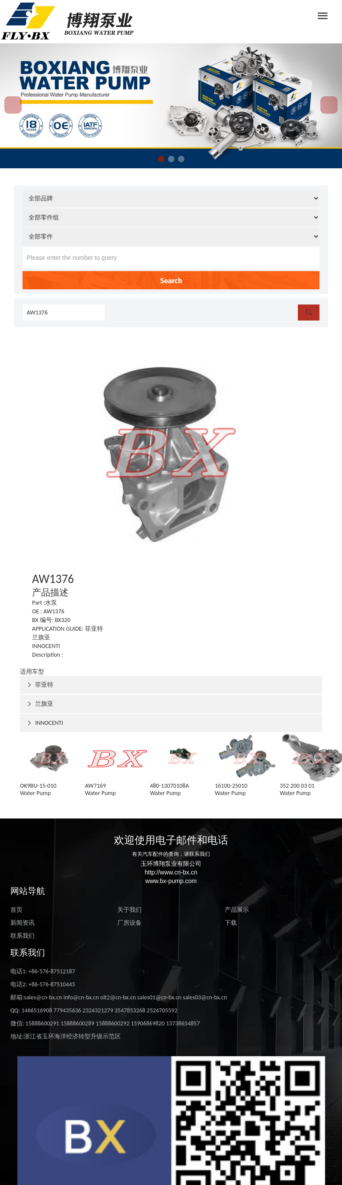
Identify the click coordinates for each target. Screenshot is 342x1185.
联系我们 (22, 935)
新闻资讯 (22, 922)
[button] (161, 159)
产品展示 (237, 909)
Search (171, 280)
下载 (231, 922)
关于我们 (129, 909)
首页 (16, 909)
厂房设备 (129, 922)
